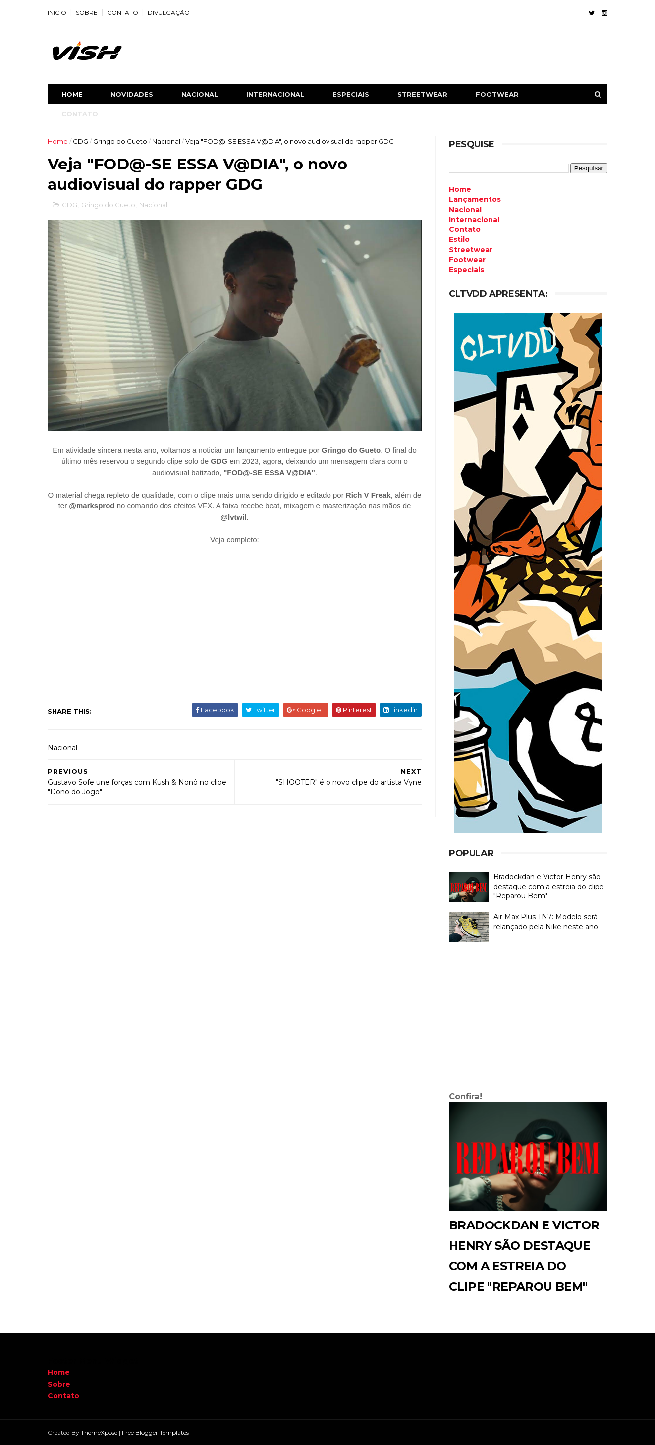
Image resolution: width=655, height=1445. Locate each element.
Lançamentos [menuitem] (475, 199)
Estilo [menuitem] (459, 239)
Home (72, 94)
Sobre (59, 1384)
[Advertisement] (528, 1019)
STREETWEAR (422, 94)
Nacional (166, 141)
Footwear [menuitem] (467, 259)
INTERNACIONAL (275, 94)
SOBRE (87, 12)
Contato (63, 1395)
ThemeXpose (99, 1432)
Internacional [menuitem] (474, 219)
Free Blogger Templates (155, 1432)
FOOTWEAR (497, 94)
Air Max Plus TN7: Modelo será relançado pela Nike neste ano (545, 921)
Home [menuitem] (460, 189)
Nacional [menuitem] (465, 209)
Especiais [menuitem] (466, 269)
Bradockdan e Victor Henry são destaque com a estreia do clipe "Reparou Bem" (548, 886)
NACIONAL (199, 94)
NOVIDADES (131, 94)
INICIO (57, 12)
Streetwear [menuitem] (470, 249)
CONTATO (122, 12)
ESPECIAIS (350, 94)
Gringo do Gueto (120, 141)
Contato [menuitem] (465, 229)
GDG (80, 141)
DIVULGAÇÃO (169, 12)
